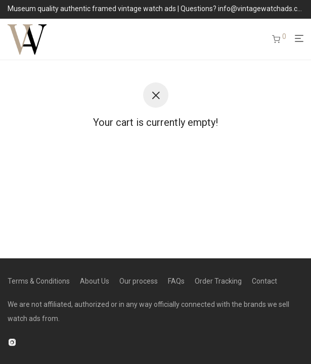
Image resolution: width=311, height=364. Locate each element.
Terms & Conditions (39, 281)
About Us (94, 281)
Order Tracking (218, 281)
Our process (138, 281)
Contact (264, 281)
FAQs (176, 281)
